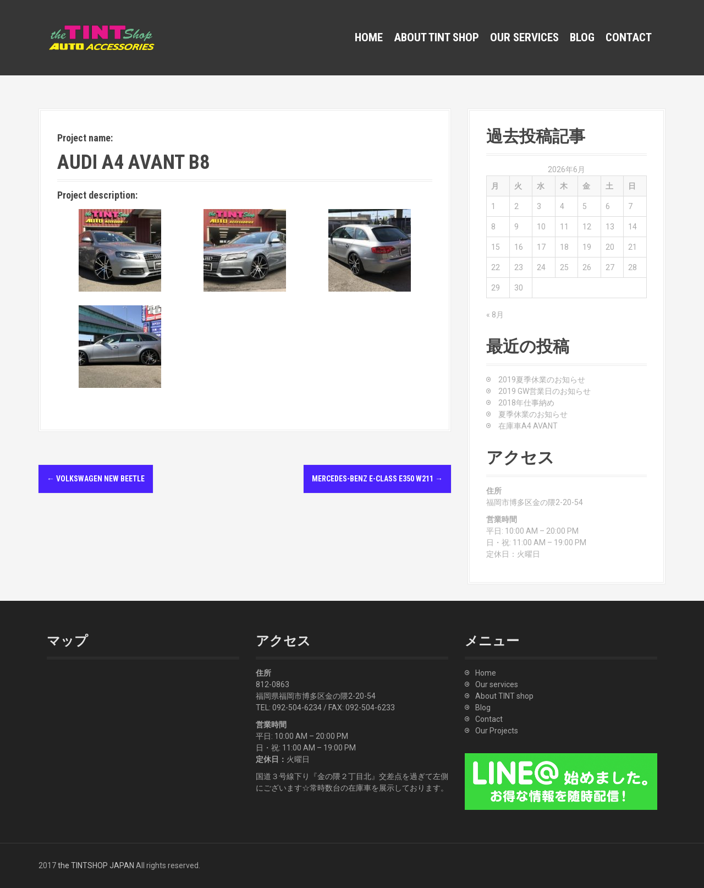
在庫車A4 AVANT (528, 425)
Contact (629, 37)
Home (369, 37)
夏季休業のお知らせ (533, 414)
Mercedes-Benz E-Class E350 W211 (377, 478)
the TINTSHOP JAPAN (96, 865)
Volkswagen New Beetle (96, 478)
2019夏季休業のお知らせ (541, 379)
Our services (524, 37)
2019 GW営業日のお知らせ (544, 391)
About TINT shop (436, 37)
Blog (582, 37)
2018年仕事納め (526, 402)
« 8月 (495, 314)
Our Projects (496, 730)
